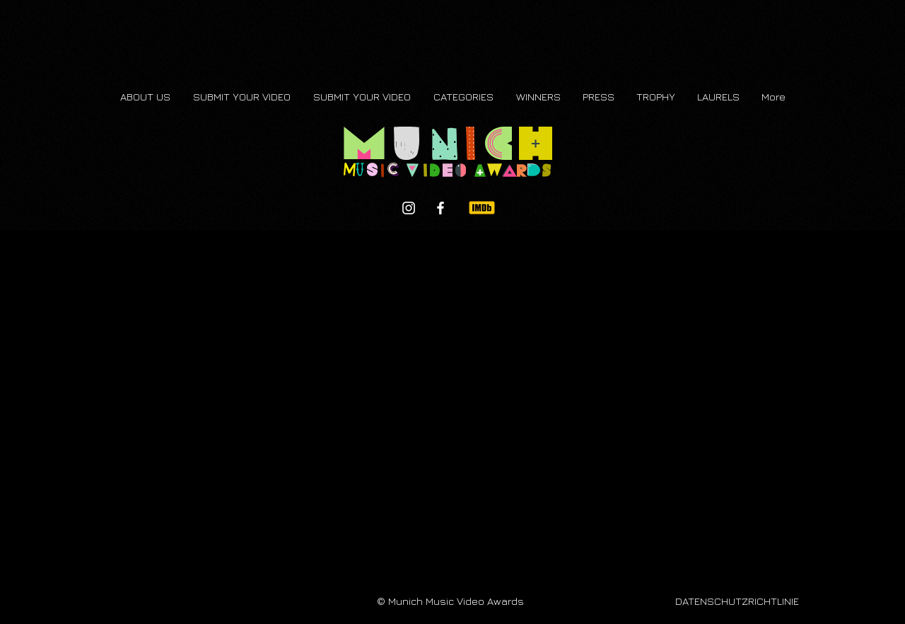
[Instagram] (408, 208)
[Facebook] (440, 208)
